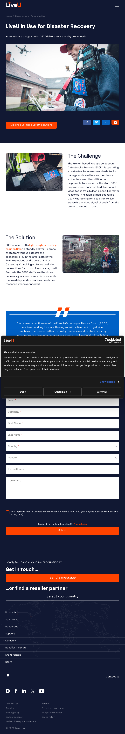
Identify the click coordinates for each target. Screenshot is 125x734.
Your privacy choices (52, 713)
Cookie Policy (48, 717)
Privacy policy (12, 713)
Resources (21, 16)
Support (10, 633)
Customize (63, 391)
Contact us (112, 676)
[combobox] (62, 446)
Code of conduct (14, 717)
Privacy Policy (80, 524)
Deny (23, 391)
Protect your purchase (53, 708)
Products (10, 612)
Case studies (38, 16)
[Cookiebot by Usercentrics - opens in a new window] (107, 340)
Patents (45, 704)
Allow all (102, 391)
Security (10, 708)
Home (9, 16)
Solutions (11, 619)
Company (10, 640)
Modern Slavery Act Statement (21, 721)
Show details (107, 381)
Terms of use (12, 704)
